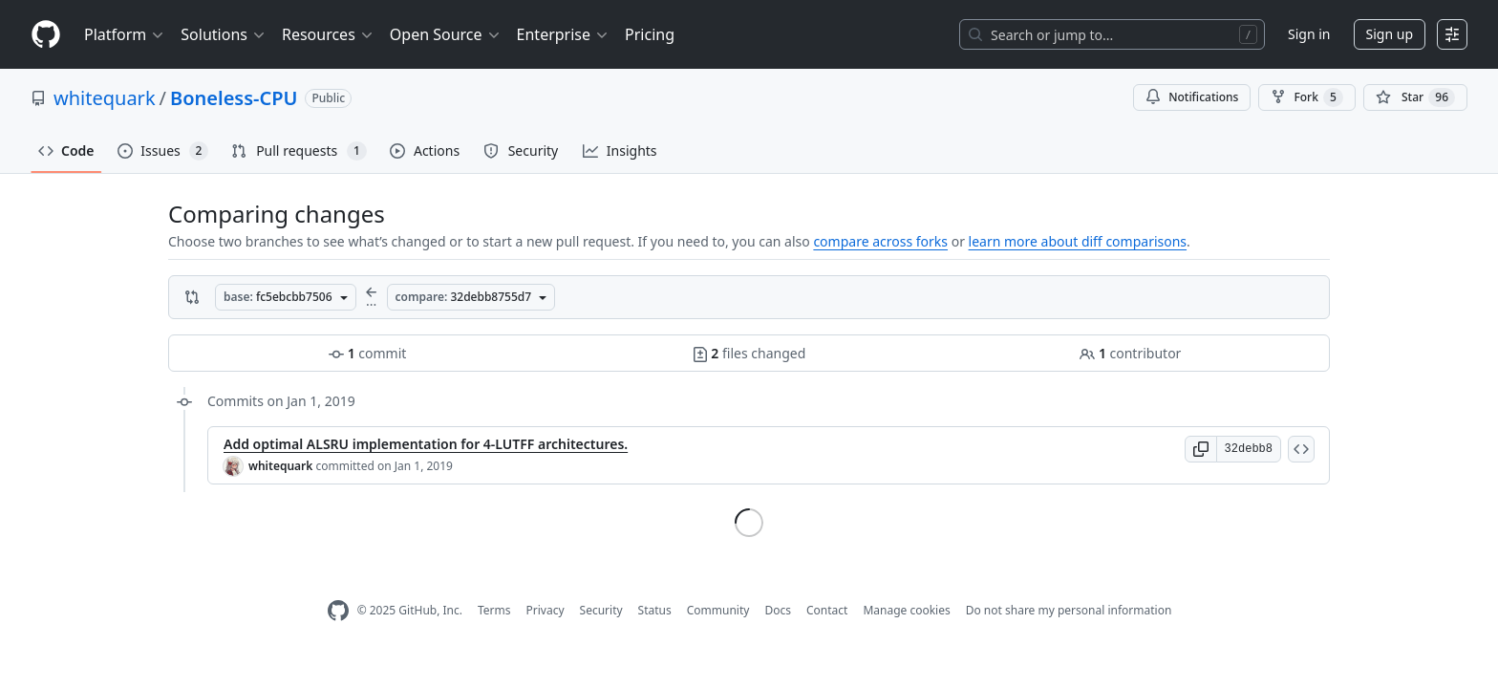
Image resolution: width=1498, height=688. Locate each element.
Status (655, 610)
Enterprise (563, 34)
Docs (777, 610)
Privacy (545, 610)
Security (601, 610)
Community (718, 610)
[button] (1201, 449)
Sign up (1389, 34)
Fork (1306, 97)
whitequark (105, 98)
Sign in (1309, 34)
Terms (494, 610)
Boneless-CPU (233, 98)
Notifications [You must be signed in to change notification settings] (1191, 97)
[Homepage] (46, 35)
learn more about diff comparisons (1078, 241)
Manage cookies (906, 610)
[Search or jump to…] (1112, 34)
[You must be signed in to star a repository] (1415, 97)
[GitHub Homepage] (338, 611)
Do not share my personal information (1069, 610)
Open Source (446, 34)
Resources (328, 34)
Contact (826, 610)
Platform (124, 34)
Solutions (224, 34)
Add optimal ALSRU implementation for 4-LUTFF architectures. (426, 444)
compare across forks (880, 241)
